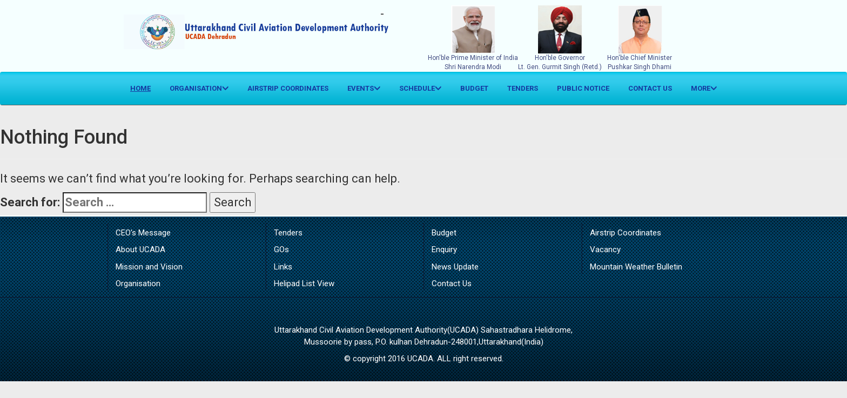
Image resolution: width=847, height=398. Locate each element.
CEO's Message (143, 233)
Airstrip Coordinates (287, 88)
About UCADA (140, 249)
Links (283, 267)
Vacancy (605, 249)
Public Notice (583, 88)
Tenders (522, 88)
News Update (455, 267)
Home (144, 87)
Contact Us (650, 88)
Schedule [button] (420, 88)
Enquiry (444, 249)
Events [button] (363, 88)
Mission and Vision (149, 267)
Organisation (138, 283)
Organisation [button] (199, 88)
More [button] (704, 88)
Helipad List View (304, 283)
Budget (474, 88)
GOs (281, 249)
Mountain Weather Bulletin (636, 267)
